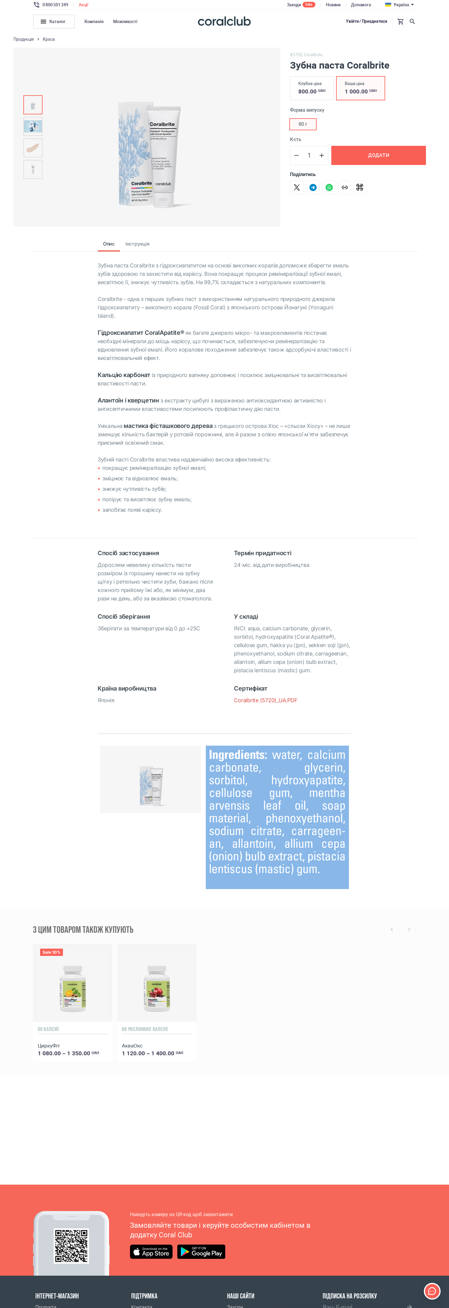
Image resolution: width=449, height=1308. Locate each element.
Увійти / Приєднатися (366, 21)
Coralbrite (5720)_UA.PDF (265, 702)
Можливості (125, 21)
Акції (83, 5)
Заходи (294, 5)
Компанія (94, 21)
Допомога (361, 4)
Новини (333, 5)
